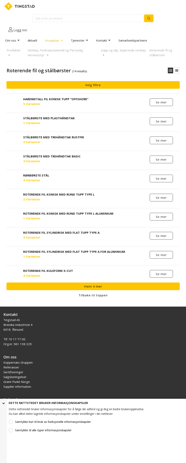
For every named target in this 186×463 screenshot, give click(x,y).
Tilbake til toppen (93, 295)
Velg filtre (93, 85)
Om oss (10, 40)
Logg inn (20, 30)
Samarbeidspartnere (132, 40)
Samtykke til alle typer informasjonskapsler (43, 430)
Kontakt (101, 40)
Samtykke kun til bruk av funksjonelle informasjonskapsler (53, 422)
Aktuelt (32, 40)
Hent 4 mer (93, 286)
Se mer (161, 102)
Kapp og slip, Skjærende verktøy (123, 50)
